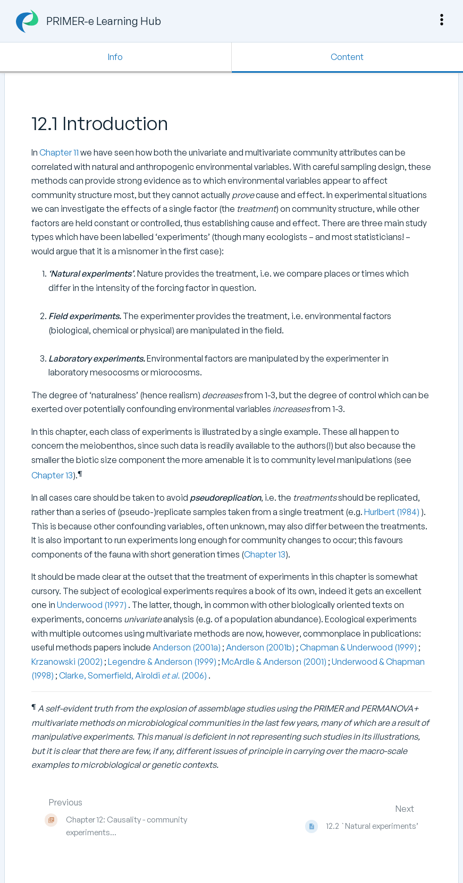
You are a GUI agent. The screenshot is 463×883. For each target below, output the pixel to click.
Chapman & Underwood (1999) (359, 647)
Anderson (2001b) (261, 647)
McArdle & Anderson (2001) (275, 661)
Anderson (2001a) (187, 647)
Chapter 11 (59, 152)
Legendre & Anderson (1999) (163, 661)
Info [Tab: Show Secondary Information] (115, 57)
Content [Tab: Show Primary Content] (347, 57)
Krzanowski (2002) (67, 661)
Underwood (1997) (92, 604)
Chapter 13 (52, 475)
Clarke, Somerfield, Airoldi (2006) (133, 675)
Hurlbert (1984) (392, 512)
